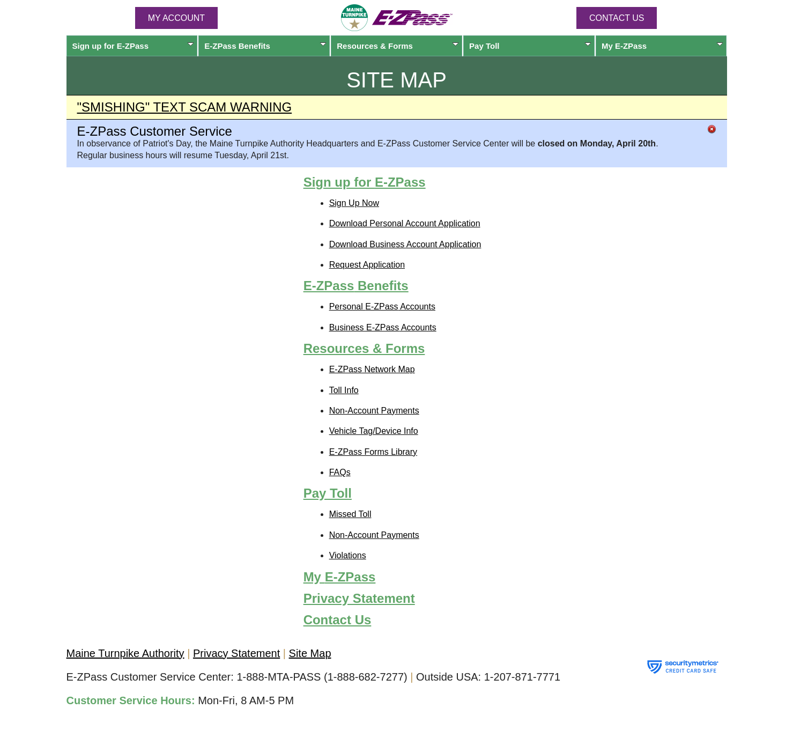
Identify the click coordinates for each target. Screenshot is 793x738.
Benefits (265, 45)
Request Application (367, 264)
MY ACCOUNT (176, 18)
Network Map (372, 369)
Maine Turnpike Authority (125, 653)
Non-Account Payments (374, 410)
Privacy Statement (359, 598)
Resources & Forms (397, 45)
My (662, 45)
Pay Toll (530, 45)
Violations (347, 555)
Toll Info (344, 390)
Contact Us (616, 18)
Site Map (310, 653)
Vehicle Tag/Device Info (373, 431)
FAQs (340, 472)
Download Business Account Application (405, 244)
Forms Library (373, 451)
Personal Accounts (382, 306)
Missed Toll (350, 514)
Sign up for (133, 45)
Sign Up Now (354, 203)
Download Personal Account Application (404, 223)
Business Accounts (382, 327)
